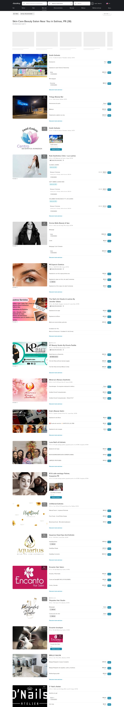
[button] (34, 3)
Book (109, 62)
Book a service (56, 149)
